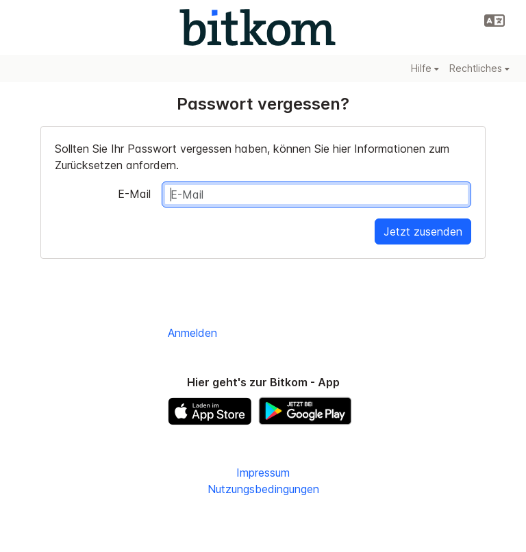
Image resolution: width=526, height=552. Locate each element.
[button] (494, 20)
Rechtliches (479, 68)
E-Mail (134, 194)
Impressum (263, 472)
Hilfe (425, 68)
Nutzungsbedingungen (263, 489)
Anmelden (192, 333)
